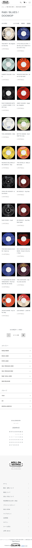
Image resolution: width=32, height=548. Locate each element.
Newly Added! (5, 350)
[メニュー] (29, 2)
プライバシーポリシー (9, 505)
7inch (3, 395)
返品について (6, 492)
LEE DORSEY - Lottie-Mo (23, 310)
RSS (4, 509)
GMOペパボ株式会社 (25, 539)
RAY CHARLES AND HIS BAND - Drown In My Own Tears (23, 251)
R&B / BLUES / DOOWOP (21, 6)
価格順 (23, 23)
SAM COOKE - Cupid (7, 220)
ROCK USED (5, 356)
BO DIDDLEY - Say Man (23, 191)
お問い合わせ (6, 530)
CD (2, 401)
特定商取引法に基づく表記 (10, 500)
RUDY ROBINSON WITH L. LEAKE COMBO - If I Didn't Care (8, 105)
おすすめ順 (16, 23)
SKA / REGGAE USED (8, 366)
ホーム (3, 6)
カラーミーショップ (4, 539)
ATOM (8, 509)
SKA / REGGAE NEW (7, 371)
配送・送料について (8, 488)
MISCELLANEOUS (7, 406)
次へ (23, 335)
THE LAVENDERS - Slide (8, 134)
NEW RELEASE (6, 381)
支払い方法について (8, 496)
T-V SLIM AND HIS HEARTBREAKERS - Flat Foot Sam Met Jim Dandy (8, 281)
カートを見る (6, 526)
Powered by (16, 544)
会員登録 (5, 518)
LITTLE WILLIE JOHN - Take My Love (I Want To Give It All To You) (23, 45)
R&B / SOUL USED (10, 6)
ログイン (5, 522)
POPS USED (5, 361)
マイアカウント (7, 513)
